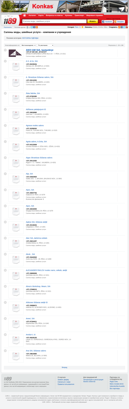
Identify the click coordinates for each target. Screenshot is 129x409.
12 (5, 222)
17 (5, 302)
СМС (27, 27)
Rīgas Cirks (114, 381)
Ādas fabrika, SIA (33, 93)
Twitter (32, 27)
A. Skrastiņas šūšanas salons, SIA (39, 77)
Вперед (64, 367)
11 (5, 206)
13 (5, 238)
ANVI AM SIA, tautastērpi (39, 50)
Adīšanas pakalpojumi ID (36, 109)
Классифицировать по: (12, 45)
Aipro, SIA (30, 190)
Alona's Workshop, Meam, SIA (38, 286)
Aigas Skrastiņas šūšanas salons (39, 158)
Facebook (34, 27)
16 (5, 286)
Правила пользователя (66, 384)
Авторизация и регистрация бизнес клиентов (93, 380)
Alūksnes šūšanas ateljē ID (37, 302)
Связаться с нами (64, 382)
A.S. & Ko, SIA (32, 61)
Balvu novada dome (116, 384)
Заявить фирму (63, 380)
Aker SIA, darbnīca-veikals (36, 238)
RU (8, 16)
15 (5, 270)
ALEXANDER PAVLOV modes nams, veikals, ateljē (46, 270)
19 (5, 334)
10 (5, 189)
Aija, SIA (29, 174)
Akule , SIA (30, 254)
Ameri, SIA (30, 318)
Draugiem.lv (37, 27)
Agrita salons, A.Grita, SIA (36, 142)
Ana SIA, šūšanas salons (36, 351)
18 (5, 318)
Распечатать (8, 27)
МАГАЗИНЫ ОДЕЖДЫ (30, 38)
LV (5, 16)
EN (12, 16)
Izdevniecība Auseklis (117, 386)
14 (5, 254)
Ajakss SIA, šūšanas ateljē (36, 222)
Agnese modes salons (35, 125)
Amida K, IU (31, 335)
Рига (76, 27)
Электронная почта (29, 27)
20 (5, 350)
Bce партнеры (115, 388)
